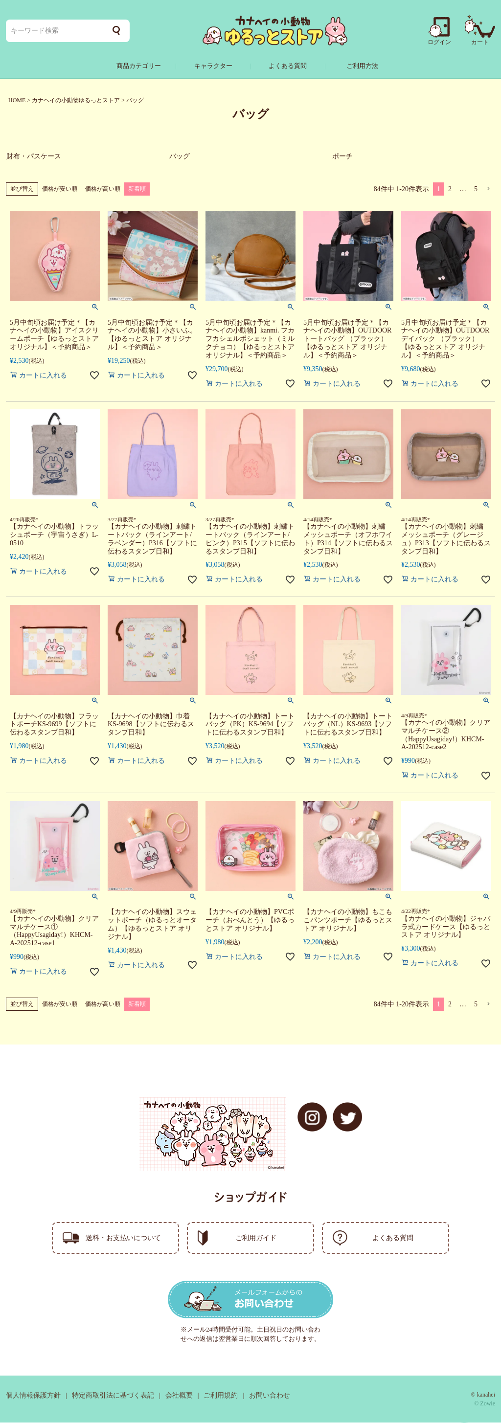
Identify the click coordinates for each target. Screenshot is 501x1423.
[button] (488, 189)
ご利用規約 (221, 1396)
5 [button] (476, 189)
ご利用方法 (362, 65)
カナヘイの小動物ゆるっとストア (76, 100)
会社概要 (179, 1396)
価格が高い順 (102, 189)
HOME (16, 100)
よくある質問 (288, 65)
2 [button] (450, 189)
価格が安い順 (59, 189)
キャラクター (213, 65)
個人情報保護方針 (33, 1396)
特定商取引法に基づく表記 (113, 1396)
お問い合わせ (269, 1396)
